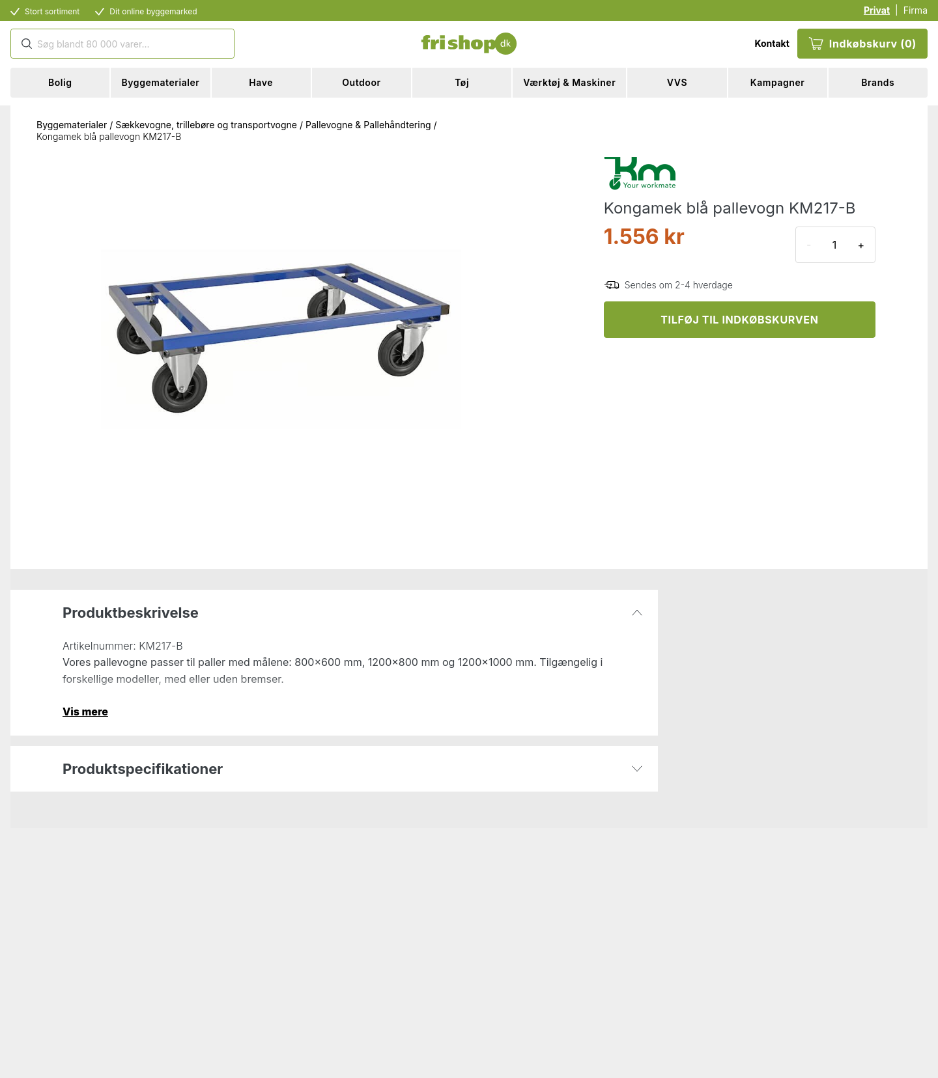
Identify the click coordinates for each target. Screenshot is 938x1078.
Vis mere (85, 711)
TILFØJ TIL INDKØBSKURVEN (739, 319)
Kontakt (771, 43)
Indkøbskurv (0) (862, 43)
